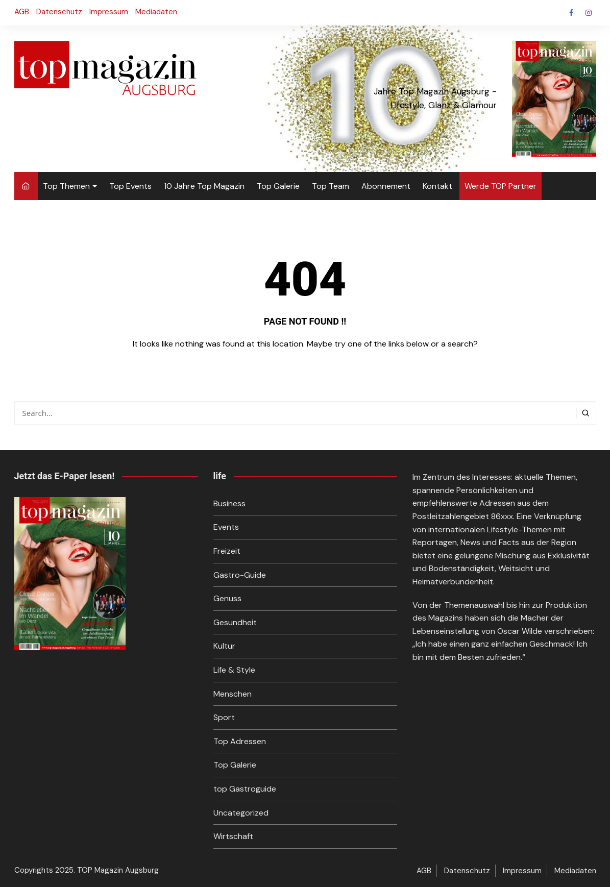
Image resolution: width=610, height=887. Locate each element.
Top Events (130, 186)
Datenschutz (59, 12)
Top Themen (66, 186)
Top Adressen (239, 741)
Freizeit (226, 551)
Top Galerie (278, 186)
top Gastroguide (244, 788)
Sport (224, 717)
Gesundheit (235, 622)
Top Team (330, 186)
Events (226, 527)
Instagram (588, 12)
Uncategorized (241, 812)
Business (229, 503)
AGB (21, 12)
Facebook (571, 12)
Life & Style (234, 669)
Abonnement (385, 186)
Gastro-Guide (239, 575)
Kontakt (437, 186)
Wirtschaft (233, 836)
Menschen (232, 693)
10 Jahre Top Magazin (204, 186)
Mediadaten (156, 12)
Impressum (108, 12)
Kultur (224, 645)
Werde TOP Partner (500, 186)
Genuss (227, 598)
